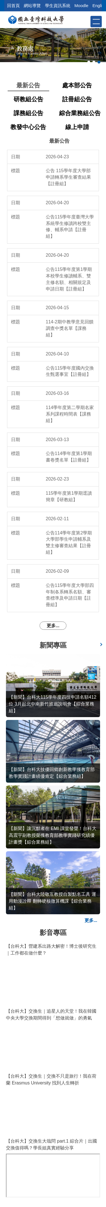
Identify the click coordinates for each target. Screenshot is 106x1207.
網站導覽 (32, 5)
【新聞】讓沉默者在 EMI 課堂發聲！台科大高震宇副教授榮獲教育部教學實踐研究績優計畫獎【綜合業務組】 (52, 835)
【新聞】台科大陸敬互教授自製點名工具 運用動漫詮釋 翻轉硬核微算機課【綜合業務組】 (52, 901)
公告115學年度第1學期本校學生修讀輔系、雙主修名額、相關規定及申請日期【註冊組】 (69, 279)
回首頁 (13, 5)
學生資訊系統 (57, 5)
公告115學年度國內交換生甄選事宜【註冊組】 (70, 371)
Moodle (81, 5)
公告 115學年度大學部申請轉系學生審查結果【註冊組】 (68, 177)
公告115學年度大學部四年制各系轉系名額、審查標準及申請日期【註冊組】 (70, 595)
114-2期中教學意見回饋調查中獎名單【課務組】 (70, 328)
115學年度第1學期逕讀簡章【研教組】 (69, 496)
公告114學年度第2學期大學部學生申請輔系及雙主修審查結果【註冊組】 (69, 542)
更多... (53, 625)
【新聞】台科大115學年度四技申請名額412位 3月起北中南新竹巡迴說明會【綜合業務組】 (52, 704)
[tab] (88, 62)
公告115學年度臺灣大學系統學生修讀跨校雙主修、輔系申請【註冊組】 (70, 226)
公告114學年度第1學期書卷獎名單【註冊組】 (69, 456)
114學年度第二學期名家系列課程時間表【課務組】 (70, 414)
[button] (85, 21)
